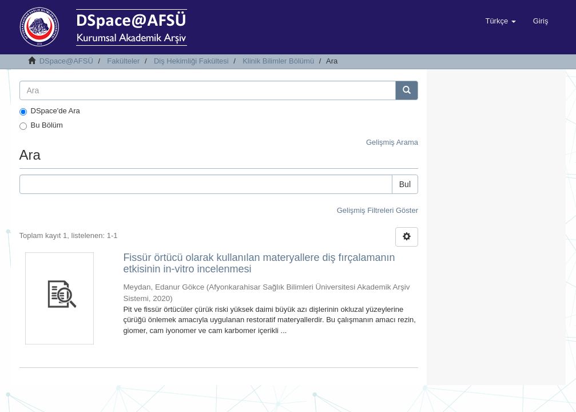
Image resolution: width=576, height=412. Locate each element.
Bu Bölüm (41, 125)
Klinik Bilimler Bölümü (278, 61)
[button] (500, 21)
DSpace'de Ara (49, 111)
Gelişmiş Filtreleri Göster (377, 210)
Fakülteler (123, 61)
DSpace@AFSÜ (66, 61)
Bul (405, 184)
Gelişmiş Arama (392, 142)
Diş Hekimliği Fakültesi (191, 61)
